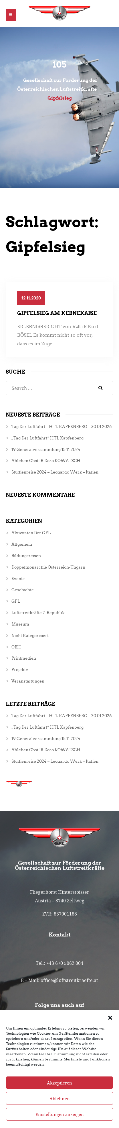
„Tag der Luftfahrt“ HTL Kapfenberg (47, 438)
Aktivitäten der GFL (31, 533)
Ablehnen (59, 1110)
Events (18, 578)
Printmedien (23, 658)
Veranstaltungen (27, 681)
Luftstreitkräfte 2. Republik (38, 612)
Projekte (19, 669)
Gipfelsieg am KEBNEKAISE (57, 313)
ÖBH (16, 647)
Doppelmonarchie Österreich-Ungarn (48, 567)
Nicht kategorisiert (30, 635)
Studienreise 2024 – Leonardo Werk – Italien (54, 472)
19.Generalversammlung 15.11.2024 (45, 449)
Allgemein (21, 544)
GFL (15, 601)
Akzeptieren (59, 1094)
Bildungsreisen (26, 555)
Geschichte (22, 589)
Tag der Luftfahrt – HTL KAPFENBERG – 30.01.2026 (61, 426)
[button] (110, 1029)
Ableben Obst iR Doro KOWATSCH (45, 460)
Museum (20, 624)
